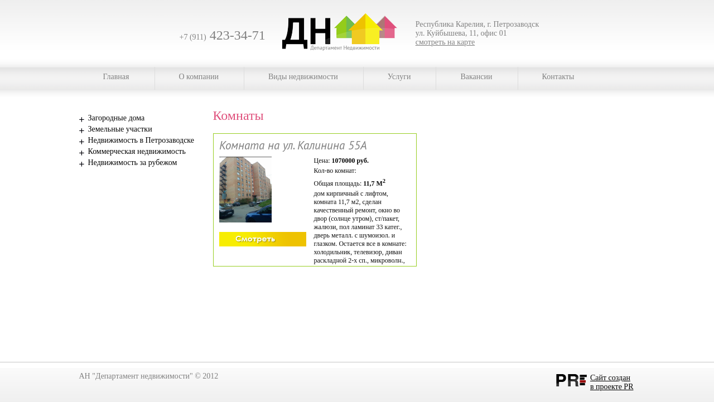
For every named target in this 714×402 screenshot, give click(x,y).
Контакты (558, 76)
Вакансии (476, 76)
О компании (199, 76)
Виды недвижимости (303, 76)
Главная (116, 76)
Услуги (399, 76)
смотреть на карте (445, 42)
